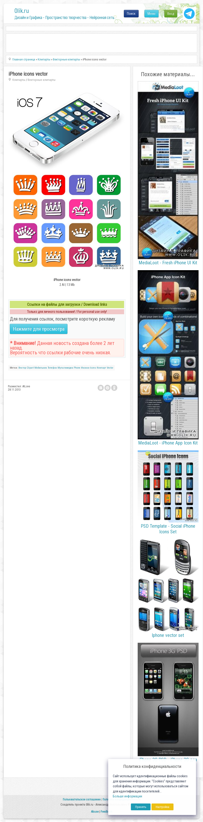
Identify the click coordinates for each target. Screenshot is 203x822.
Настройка (162, 807)
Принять (140, 807)
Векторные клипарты (41, 80)
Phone (77, 367)
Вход (170, 13)
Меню (151, 13)
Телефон (52, 367)
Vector (110, 367)
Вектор (22, 367)
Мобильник (40, 367)
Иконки (85, 367)
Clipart (30, 367)
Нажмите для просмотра (38, 329)
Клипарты (18, 80)
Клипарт (101, 367)
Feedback (106, 811)
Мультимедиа (65, 367)
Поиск (131, 13)
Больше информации (127, 796)
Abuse (95, 811)
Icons (93, 367)
